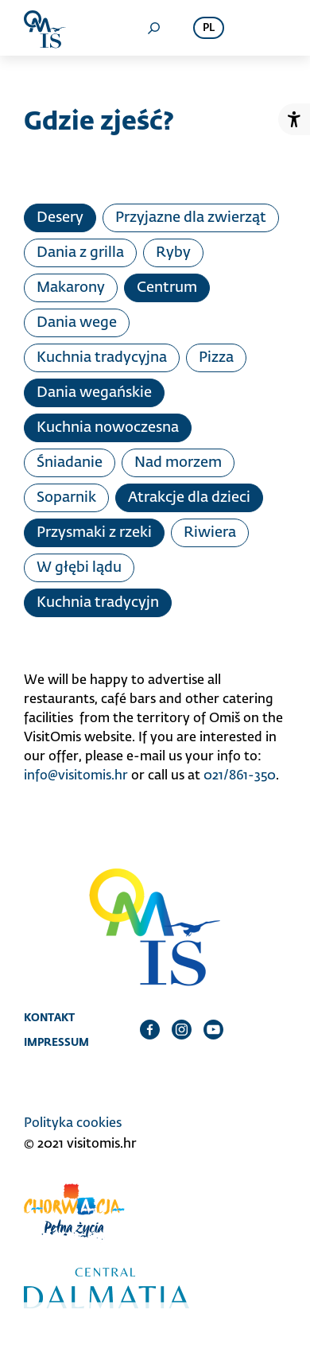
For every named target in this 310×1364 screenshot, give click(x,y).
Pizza (216, 358)
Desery (60, 218)
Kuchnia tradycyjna (102, 358)
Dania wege (77, 323)
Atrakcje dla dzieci (189, 498)
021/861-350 (239, 776)
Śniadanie (70, 463)
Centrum (167, 288)
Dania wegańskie (94, 393)
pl (209, 28)
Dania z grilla (80, 253)
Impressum (56, 1042)
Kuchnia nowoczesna (108, 428)
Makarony (71, 288)
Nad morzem (178, 463)
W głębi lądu (79, 568)
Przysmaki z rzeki (94, 533)
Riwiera (210, 533)
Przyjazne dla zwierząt (190, 218)
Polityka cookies (73, 1123)
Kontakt (49, 1017)
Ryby (173, 253)
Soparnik (66, 498)
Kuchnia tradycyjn (98, 603)
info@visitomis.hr (76, 776)
